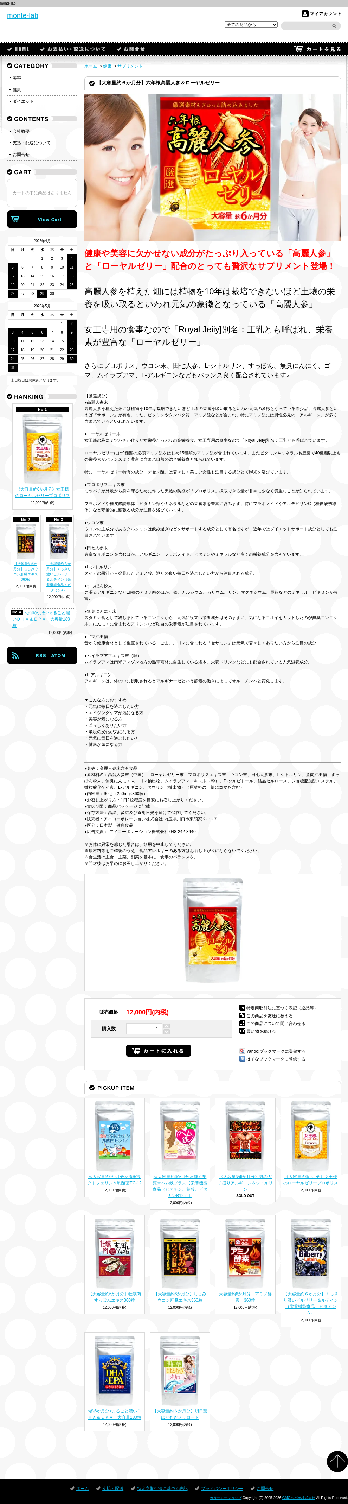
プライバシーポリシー (222, 1488)
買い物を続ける (261, 1031)
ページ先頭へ (337, 1461)
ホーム (18, 49)
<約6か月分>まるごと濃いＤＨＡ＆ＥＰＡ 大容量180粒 (41, 619)
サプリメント (130, 66)
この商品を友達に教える (269, 1015)
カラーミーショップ (225, 1498)
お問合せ (131, 49)
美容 (17, 78)
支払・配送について (32, 142)
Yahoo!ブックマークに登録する (276, 1051)
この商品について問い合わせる (275, 1023)
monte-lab (22, 15)
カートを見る (317, 49)
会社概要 (21, 131)
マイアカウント (321, 13)
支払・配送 (73, 49)
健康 (107, 66)
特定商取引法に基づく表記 (162, 1488)
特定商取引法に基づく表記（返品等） (282, 1008)
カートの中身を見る (42, 219)
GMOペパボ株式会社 (298, 1498)
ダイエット (23, 101)
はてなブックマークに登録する (275, 1059)
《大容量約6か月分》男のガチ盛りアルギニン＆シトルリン (245, 1183)
